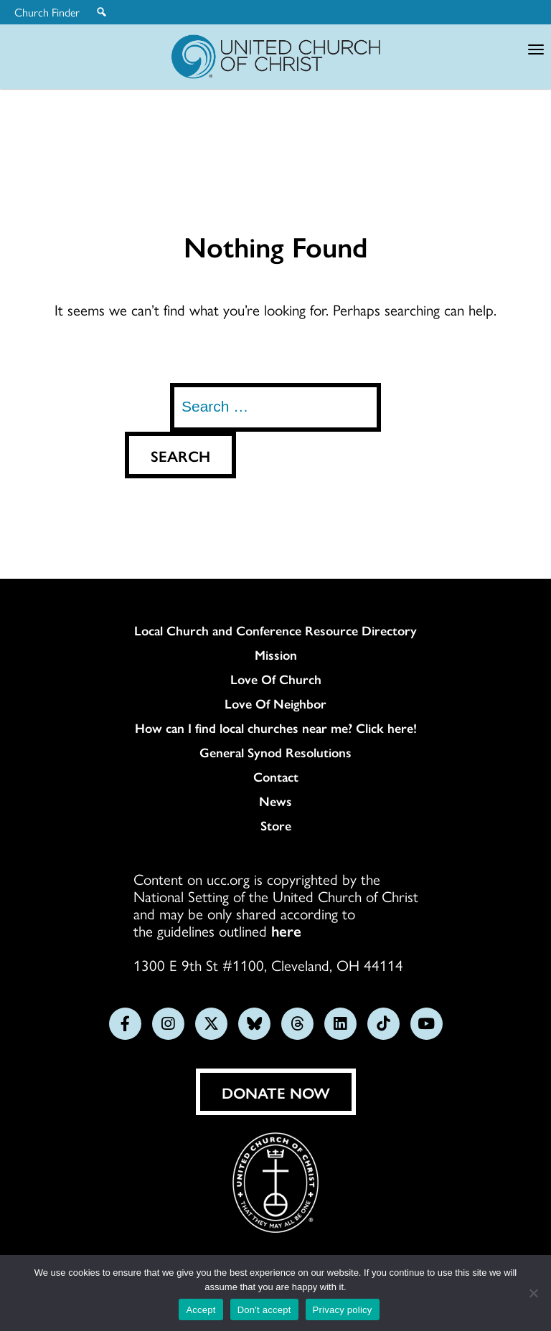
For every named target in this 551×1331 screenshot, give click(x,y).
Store (275, 825)
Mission (276, 654)
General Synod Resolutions (275, 752)
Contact (275, 776)
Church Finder (47, 12)
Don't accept (264, 1309)
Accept (200, 1309)
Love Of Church (275, 679)
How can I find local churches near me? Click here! (276, 727)
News (275, 801)
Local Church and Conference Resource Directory (275, 630)
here (286, 930)
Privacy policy (342, 1309)
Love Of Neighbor (275, 703)
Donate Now (276, 1092)
